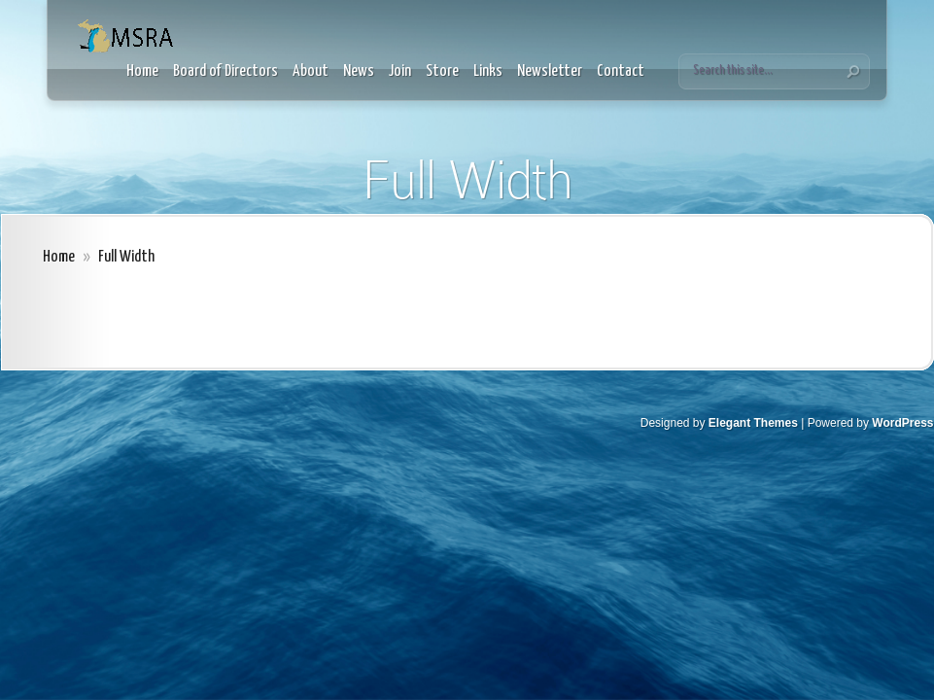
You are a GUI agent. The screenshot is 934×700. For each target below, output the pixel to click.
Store (442, 71)
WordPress (902, 423)
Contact (620, 71)
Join (400, 71)
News (358, 71)
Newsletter (549, 71)
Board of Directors (225, 71)
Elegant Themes (753, 423)
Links (487, 71)
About (311, 71)
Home (142, 71)
